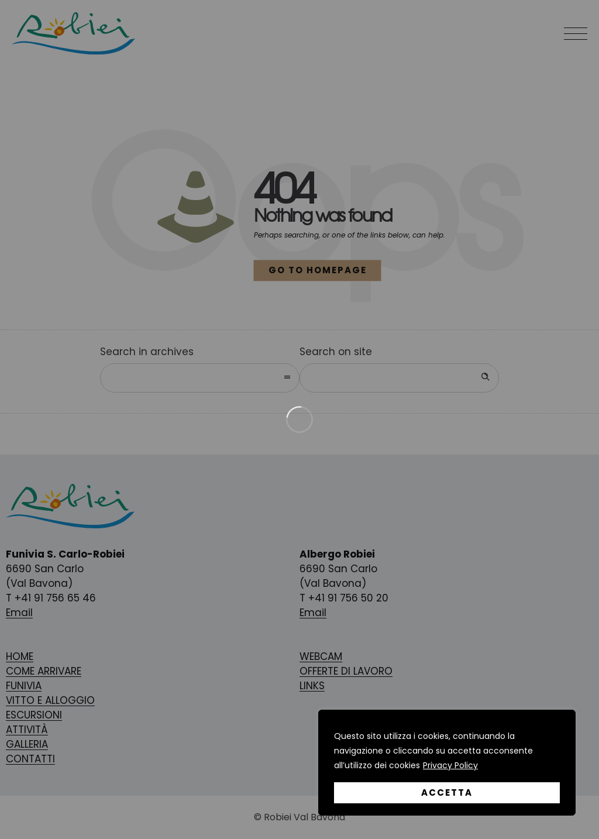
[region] (447, 763)
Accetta (447, 792)
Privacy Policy (450, 765)
